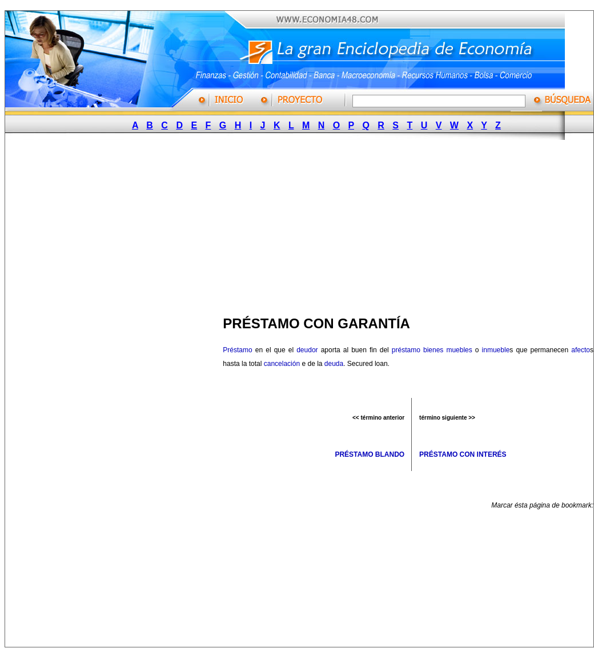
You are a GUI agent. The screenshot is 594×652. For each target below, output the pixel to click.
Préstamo (237, 350)
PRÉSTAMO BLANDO (369, 454)
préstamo (406, 350)
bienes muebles (447, 350)
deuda (333, 364)
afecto (580, 350)
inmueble (496, 350)
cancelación (282, 364)
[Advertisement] (262, 224)
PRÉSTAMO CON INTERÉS (462, 454)
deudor (307, 350)
